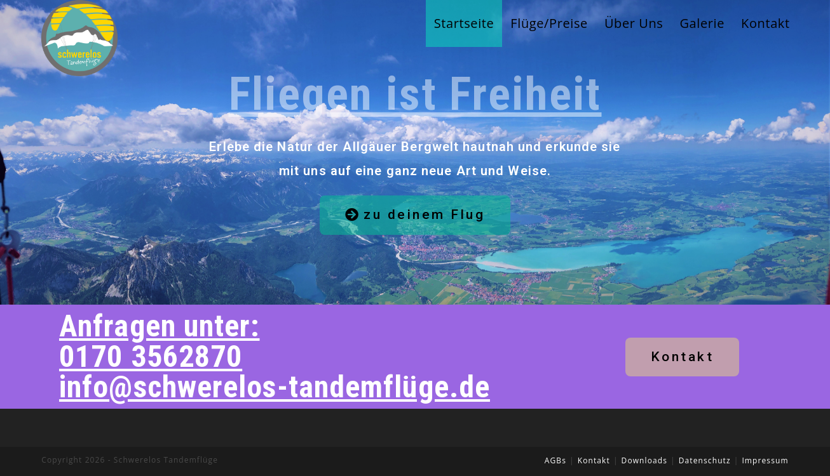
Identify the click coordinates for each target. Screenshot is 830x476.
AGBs (555, 460)
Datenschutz (705, 460)
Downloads (644, 460)
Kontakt (594, 460)
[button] (415, 215)
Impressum (765, 460)
